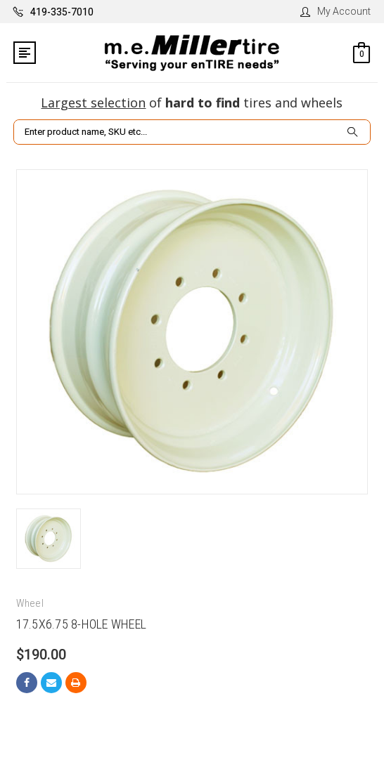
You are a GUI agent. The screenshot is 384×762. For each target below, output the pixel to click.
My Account (335, 11)
